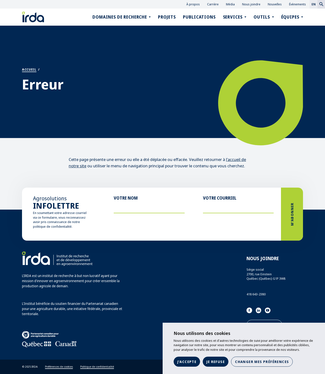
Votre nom (126, 198)
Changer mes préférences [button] (262, 361)
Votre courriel (219, 198)
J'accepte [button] (187, 361)
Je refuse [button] (215, 361)
